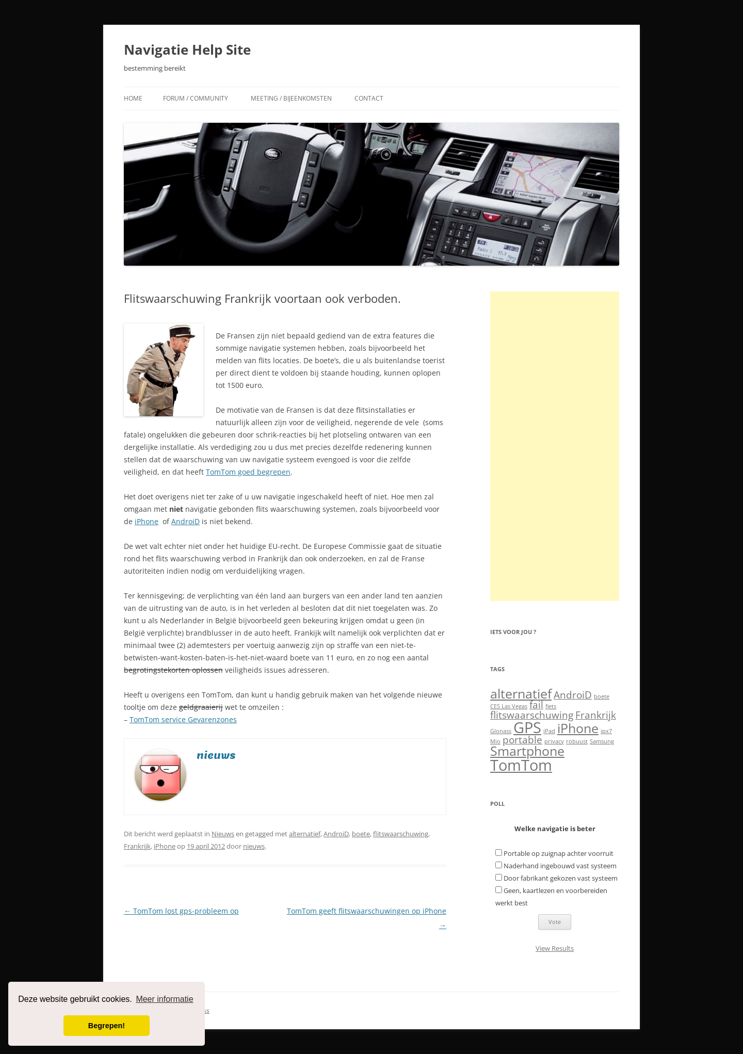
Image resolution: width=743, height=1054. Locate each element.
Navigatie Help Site (187, 49)
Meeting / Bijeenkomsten (291, 98)
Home (133, 98)
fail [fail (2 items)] (536, 704)
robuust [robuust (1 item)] (577, 741)
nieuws (254, 846)
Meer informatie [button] (164, 999)
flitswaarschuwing (400, 833)
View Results (555, 948)
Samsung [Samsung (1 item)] (602, 741)
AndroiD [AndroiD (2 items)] (573, 695)
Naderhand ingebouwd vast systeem (560, 865)
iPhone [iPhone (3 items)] (578, 728)
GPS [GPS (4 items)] (527, 727)
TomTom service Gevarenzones (183, 719)
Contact (368, 98)
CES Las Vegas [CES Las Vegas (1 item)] (508, 706)
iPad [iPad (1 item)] (549, 731)
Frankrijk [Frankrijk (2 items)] (595, 715)
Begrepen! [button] (106, 1025)
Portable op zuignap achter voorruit (558, 853)
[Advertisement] (554, 446)
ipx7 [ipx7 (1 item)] (606, 731)
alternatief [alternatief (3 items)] (521, 693)
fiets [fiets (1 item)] (550, 706)
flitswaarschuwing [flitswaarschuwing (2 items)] (531, 715)
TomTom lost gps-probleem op (181, 911)
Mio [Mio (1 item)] (495, 741)
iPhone (146, 521)
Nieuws (223, 833)
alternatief (304, 833)
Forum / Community (195, 98)
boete (361, 833)
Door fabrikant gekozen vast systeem (561, 878)
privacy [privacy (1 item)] (554, 741)
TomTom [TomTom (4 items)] (521, 765)
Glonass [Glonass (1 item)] (500, 731)
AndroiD (185, 521)
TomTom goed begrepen (248, 472)
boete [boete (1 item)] (601, 696)
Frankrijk (137, 846)
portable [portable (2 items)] (522, 740)
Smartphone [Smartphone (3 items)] (527, 750)
